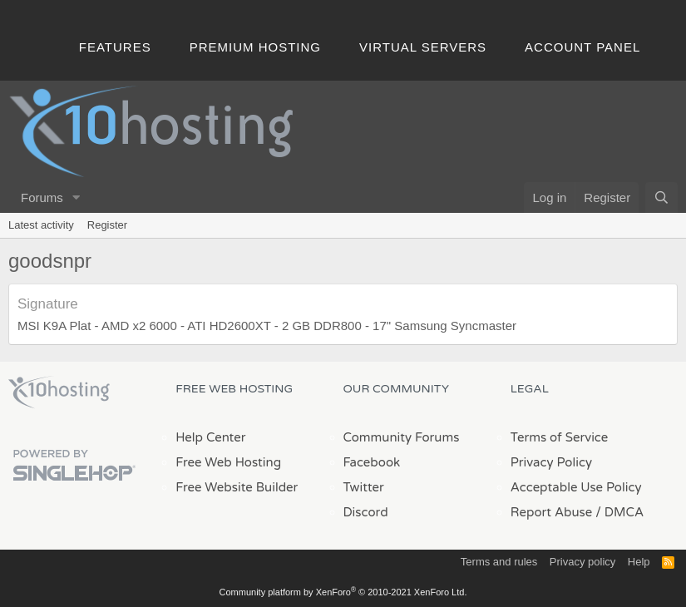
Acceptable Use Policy (576, 487)
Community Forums (401, 437)
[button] (76, 197)
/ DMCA (619, 512)
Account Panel (582, 47)
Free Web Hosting (228, 462)
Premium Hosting (255, 47)
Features (115, 47)
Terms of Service (560, 437)
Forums (42, 197)
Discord (365, 512)
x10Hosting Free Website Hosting (59, 392)
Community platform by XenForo (343, 592)
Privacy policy (582, 561)
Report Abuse (552, 512)
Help (639, 561)
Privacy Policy (551, 462)
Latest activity (41, 225)
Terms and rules (499, 561)
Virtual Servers (422, 47)
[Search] (661, 197)
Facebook (372, 462)
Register (107, 225)
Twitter (363, 487)
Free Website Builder (236, 487)
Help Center (210, 437)
